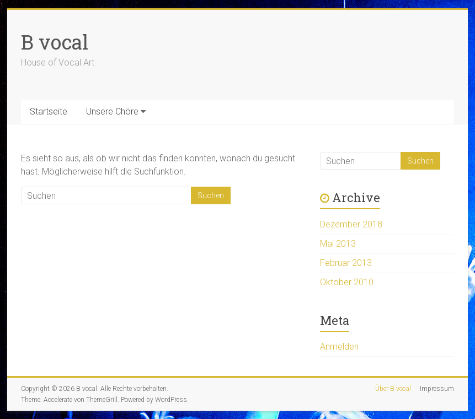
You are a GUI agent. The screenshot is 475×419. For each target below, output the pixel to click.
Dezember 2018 (351, 224)
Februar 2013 (346, 263)
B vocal (54, 42)
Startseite (48, 111)
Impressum (437, 389)
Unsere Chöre (112, 111)
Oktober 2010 (346, 282)
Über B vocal (393, 389)
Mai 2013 (338, 243)
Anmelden (339, 346)
